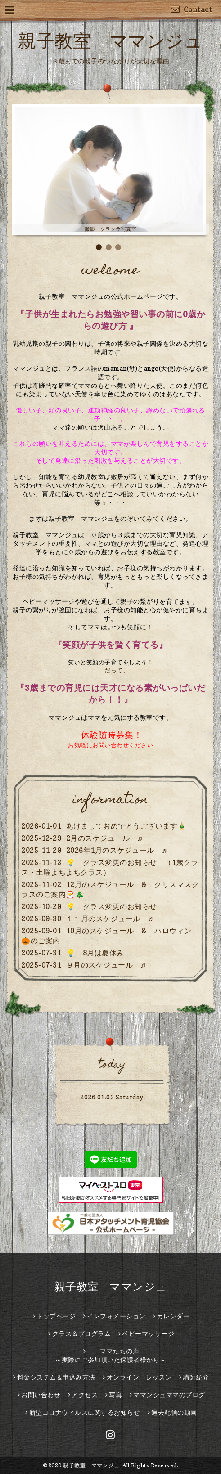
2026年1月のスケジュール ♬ (116, 850)
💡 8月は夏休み (95, 952)
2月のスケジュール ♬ (104, 837)
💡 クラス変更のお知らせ (111, 906)
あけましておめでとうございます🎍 (126, 825)
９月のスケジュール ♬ (106, 964)
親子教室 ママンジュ (110, 40)
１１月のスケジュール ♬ (109, 918)
